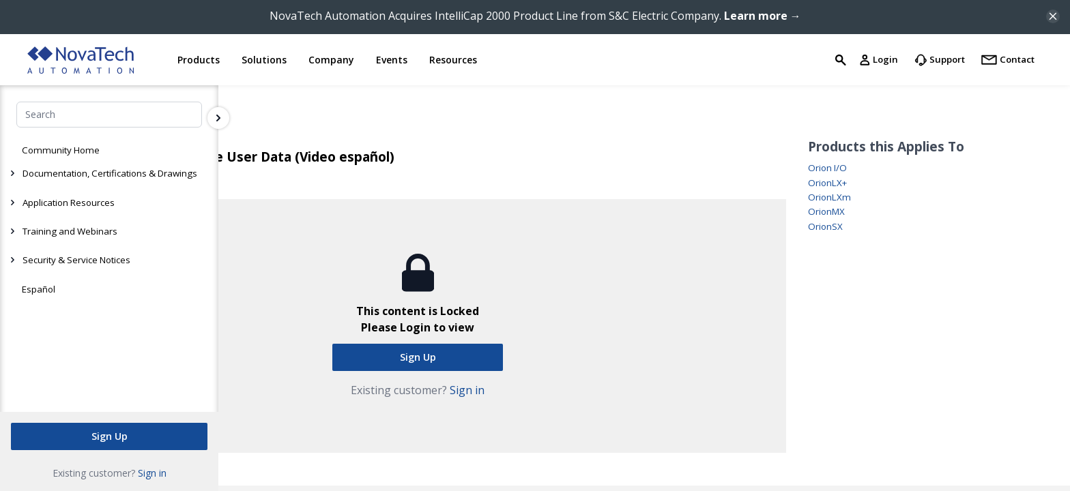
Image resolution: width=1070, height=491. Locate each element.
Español (38, 289)
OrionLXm (829, 197)
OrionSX (825, 226)
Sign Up (109, 436)
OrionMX (826, 211)
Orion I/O (827, 168)
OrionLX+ (827, 183)
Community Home (61, 150)
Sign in (152, 472)
